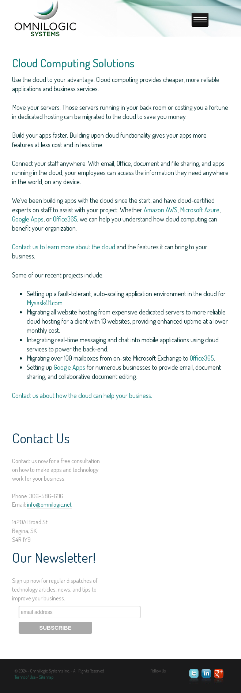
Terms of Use (25, 677)
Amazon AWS (160, 210)
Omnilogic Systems (46, 19)
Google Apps (28, 219)
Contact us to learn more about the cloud (63, 247)
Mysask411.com (45, 303)
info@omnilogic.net (49, 504)
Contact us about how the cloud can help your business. (82, 395)
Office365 (65, 219)
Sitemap (46, 677)
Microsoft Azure (199, 210)
